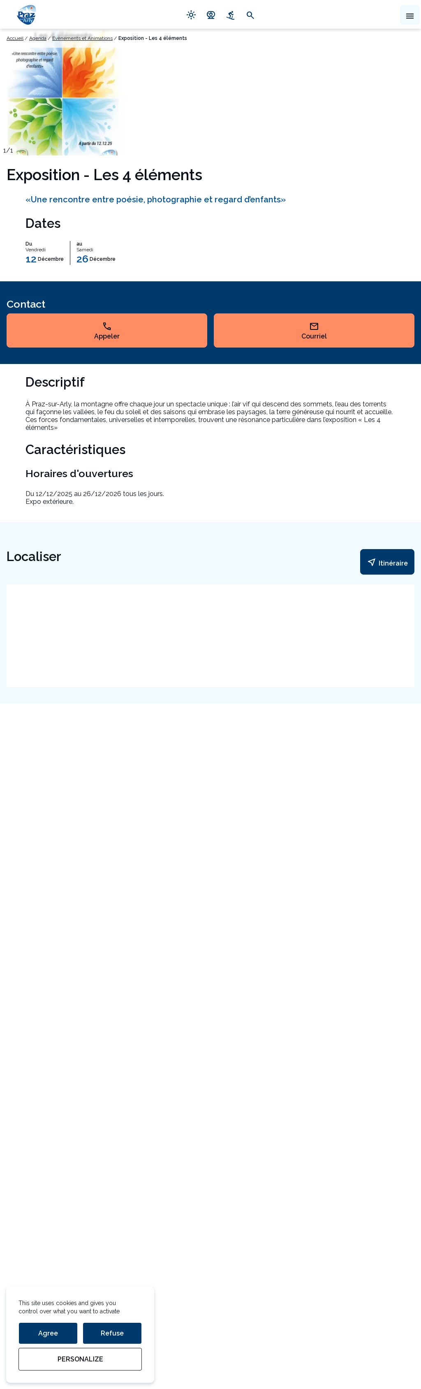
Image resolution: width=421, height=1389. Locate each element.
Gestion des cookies (36, 1316)
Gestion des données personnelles (58, 1334)
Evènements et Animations (82, 38)
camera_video (211, 14)
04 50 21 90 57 (85, 1013)
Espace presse (28, 1196)
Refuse (112, 1333)
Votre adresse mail (36, 1069)
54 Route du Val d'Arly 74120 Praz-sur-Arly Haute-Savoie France (41, 934)
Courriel (314, 330)
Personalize (80, 1359)
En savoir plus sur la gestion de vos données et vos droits (69, 1122)
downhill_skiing (231, 14)
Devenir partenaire (33, 1178)
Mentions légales (32, 1299)
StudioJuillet (24, 1352)
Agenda (37, 38)
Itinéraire (387, 562)
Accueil (15, 38)
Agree (48, 1333)
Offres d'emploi (29, 1213)
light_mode (191, 14)
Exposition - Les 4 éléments (152, 38)
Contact (26, 1013)
